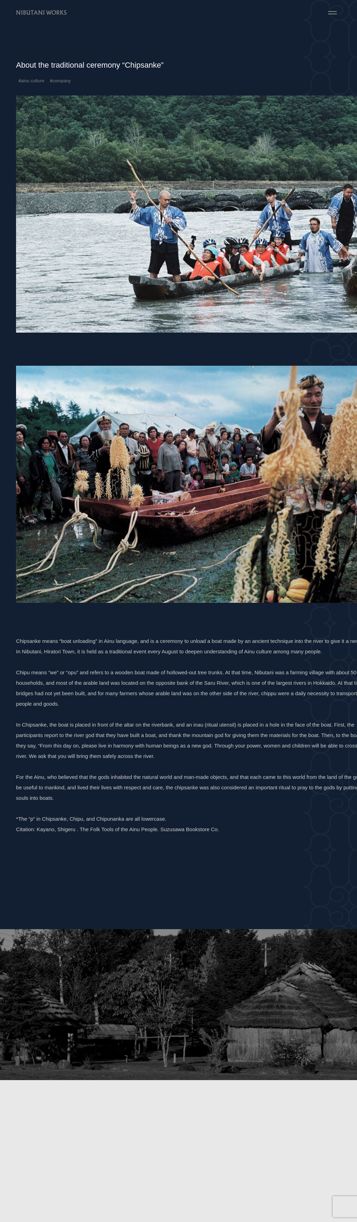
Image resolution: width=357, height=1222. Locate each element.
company (61, 80)
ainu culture (32, 80)
